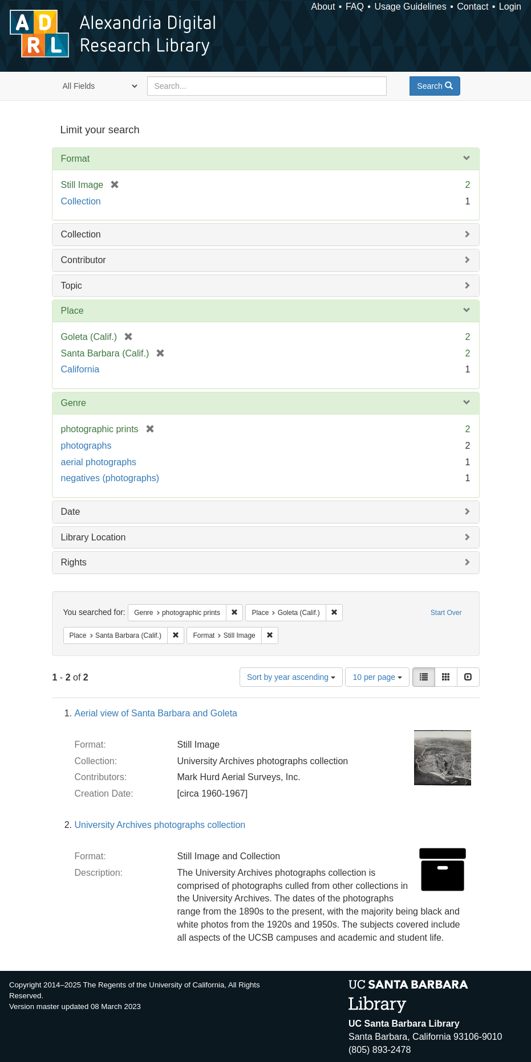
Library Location (93, 537)
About (323, 6)
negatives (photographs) (110, 478)
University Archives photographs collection (160, 825)
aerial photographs (99, 462)
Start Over (446, 613)
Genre (73, 403)
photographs (86, 445)
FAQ (355, 6)
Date (70, 511)
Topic (71, 285)
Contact (472, 6)
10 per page (377, 677)
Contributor (83, 260)
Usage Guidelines (410, 6)
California (80, 369)
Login (510, 6)
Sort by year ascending (291, 677)
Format (75, 158)
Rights (74, 562)
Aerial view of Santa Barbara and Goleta (156, 713)
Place (72, 310)
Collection (81, 201)
